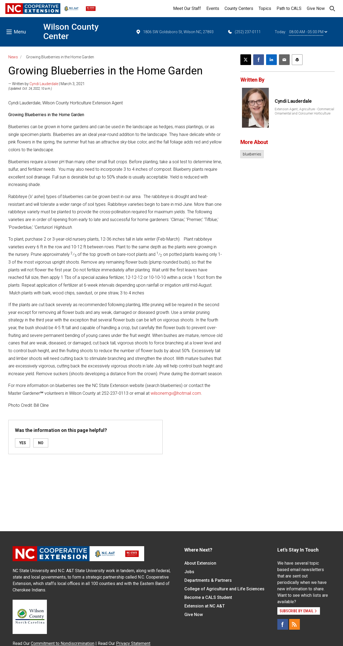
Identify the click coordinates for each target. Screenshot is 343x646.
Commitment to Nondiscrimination (62, 643)
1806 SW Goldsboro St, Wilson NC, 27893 (175, 32)
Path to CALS (289, 8)
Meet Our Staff (187, 8)
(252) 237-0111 (244, 32)
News (13, 57)
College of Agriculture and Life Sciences (224, 588)
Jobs (189, 571)
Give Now (316, 8)
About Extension (200, 563)
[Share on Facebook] (258, 59)
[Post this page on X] (245, 59)
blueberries (252, 154)
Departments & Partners (208, 580)
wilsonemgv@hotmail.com (176, 393)
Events (212, 8)
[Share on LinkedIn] (271, 59)
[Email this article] (284, 59)
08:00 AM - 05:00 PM (308, 32)
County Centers (239, 8)
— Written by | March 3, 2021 (46, 84)
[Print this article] (297, 59)
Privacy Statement (133, 643)
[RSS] (294, 624)
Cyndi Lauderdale (43, 84)
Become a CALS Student (208, 597)
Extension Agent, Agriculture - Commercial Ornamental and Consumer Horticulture (304, 111)
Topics (265, 8)
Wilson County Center (71, 31)
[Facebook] (282, 624)
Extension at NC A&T (204, 606)
